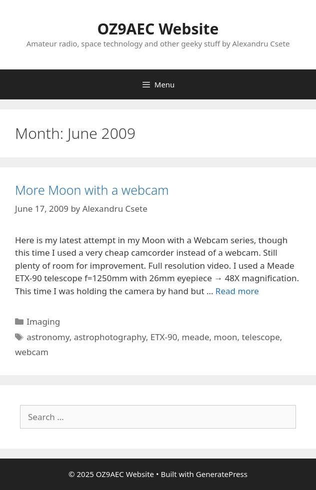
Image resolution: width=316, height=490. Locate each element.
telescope (261, 337)
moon (226, 337)
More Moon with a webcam (92, 189)
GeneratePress (222, 474)
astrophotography (110, 337)
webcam (31, 352)
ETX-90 (164, 337)
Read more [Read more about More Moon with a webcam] (237, 291)
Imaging (43, 321)
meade (195, 337)
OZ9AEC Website (158, 28)
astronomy (47, 337)
